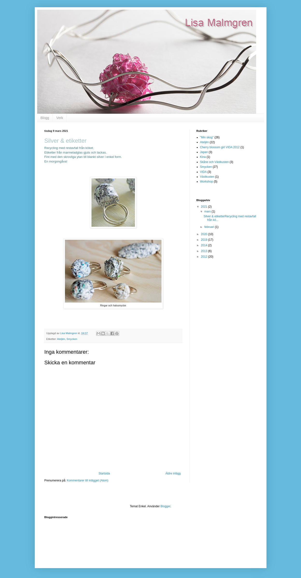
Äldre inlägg (173, 473)
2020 (204, 234)
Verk (59, 118)
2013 (204, 251)
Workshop (206, 181)
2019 (204, 239)
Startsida (104, 473)
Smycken (72, 339)
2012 (204, 256)
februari (209, 227)
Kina (203, 157)
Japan (204, 152)
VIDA (203, 172)
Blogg (45, 118)
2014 (204, 245)
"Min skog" (207, 137)
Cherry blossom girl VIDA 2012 (220, 147)
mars (207, 211)
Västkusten (207, 176)
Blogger (165, 506)
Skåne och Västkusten (214, 162)
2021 (204, 206)
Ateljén (61, 339)
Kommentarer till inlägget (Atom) (87, 480)
